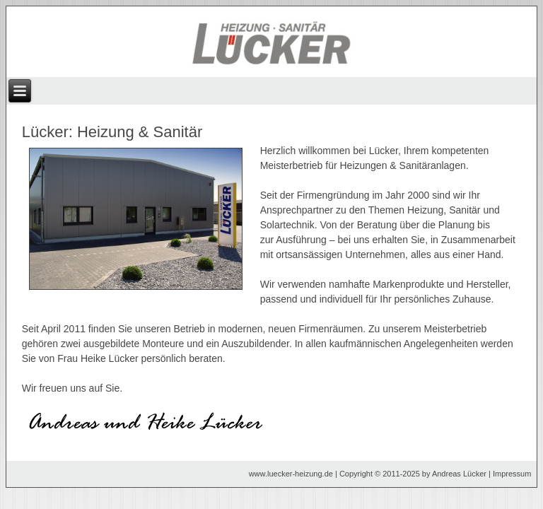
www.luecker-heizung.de (291, 473)
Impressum (512, 473)
